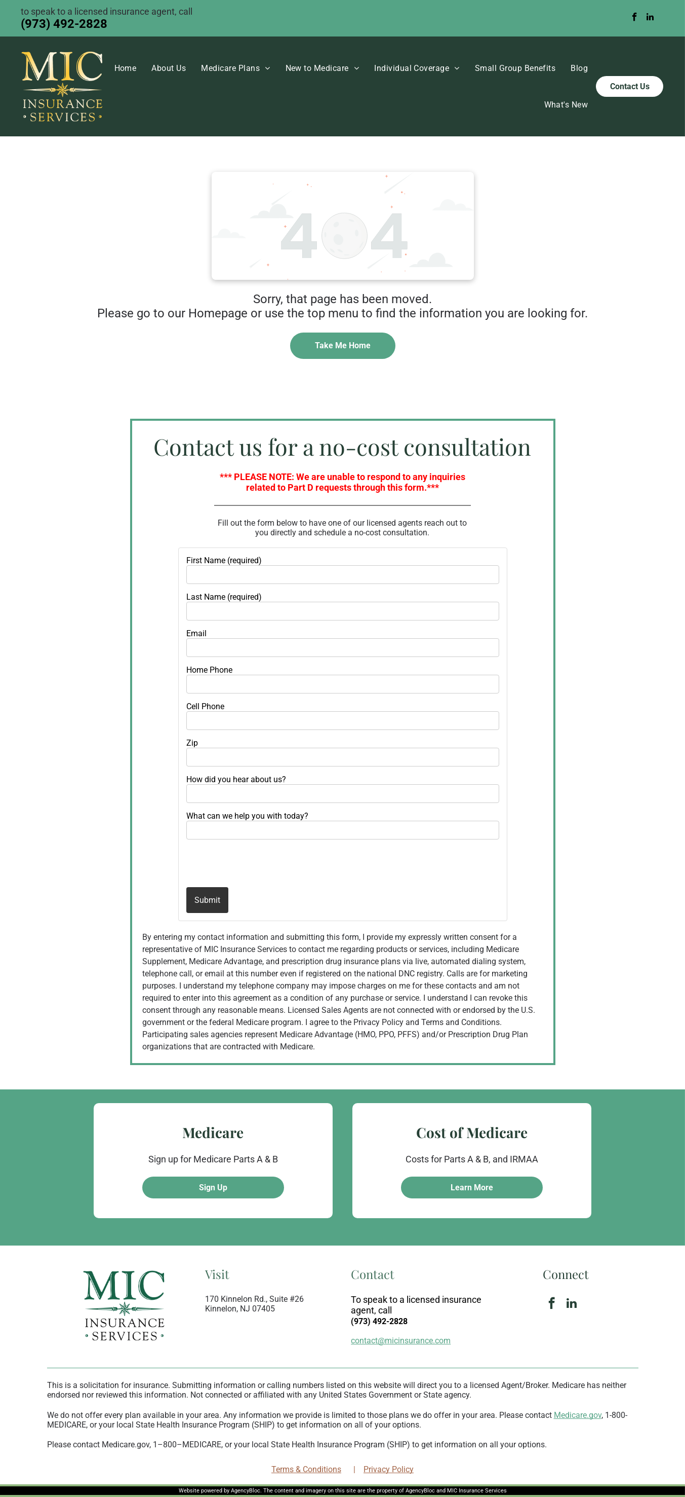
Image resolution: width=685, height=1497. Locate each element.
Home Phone (209, 670)
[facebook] (634, 18)
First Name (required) (224, 560)
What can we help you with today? (247, 816)
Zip (192, 743)
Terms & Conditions (306, 1469)
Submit (207, 900)
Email (196, 633)
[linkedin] (649, 18)
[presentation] (245, 863)
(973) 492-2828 (64, 24)
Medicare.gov (577, 1415)
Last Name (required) (224, 597)
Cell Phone (205, 706)
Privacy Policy (389, 1469)
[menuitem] (125, 68)
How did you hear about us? (236, 779)
